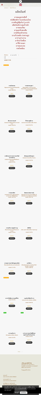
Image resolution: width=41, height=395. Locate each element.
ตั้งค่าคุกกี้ (16, 392)
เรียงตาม (6, 55)
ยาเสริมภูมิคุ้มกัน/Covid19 (20, 22)
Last (22, 352)
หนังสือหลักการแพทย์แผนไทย (20, 20)
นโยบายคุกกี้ (8, 390)
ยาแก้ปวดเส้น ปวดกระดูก (20, 35)
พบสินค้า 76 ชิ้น (7, 60)
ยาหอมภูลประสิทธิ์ (20, 17)
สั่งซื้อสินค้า (12, 96)
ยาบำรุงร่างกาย (20, 38)
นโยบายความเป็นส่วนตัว (31, 388)
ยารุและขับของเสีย (20, 30)
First (19, 352)
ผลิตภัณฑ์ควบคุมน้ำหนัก (20, 25)
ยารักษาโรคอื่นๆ (20, 41)
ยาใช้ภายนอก (20, 43)
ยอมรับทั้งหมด (24, 392)
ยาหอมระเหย (20, 46)
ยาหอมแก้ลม (20, 28)
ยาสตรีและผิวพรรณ (20, 33)
